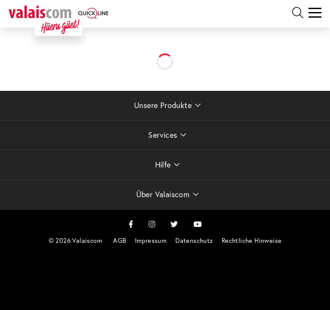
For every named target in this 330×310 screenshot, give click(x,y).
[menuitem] (119, 240)
